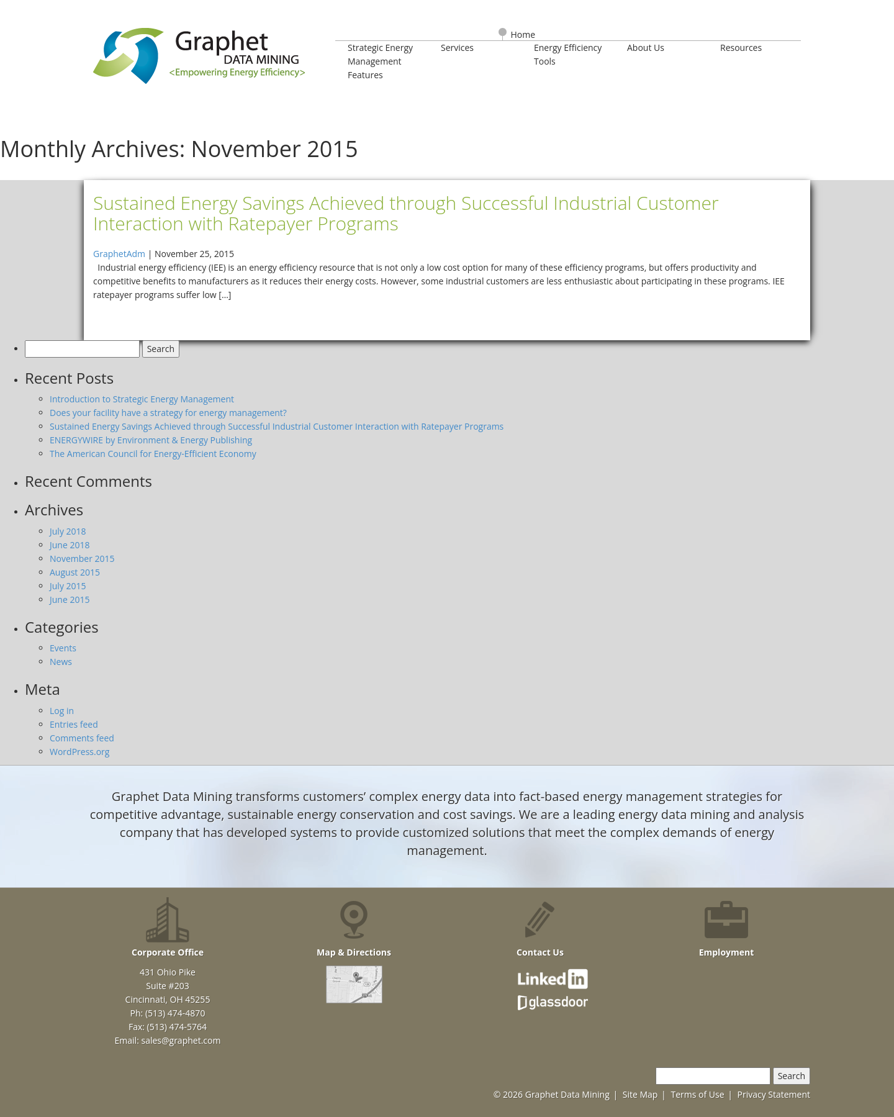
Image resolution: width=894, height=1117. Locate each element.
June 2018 (69, 545)
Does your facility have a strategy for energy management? (168, 412)
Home (523, 34)
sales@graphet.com (180, 1040)
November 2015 (82, 558)
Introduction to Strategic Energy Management (142, 399)
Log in (62, 711)
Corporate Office (168, 927)
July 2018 (68, 531)
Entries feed (74, 724)
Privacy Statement (773, 1094)
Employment (726, 927)
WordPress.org (79, 751)
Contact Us (540, 927)
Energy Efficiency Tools (568, 54)
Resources (741, 47)
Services (457, 47)
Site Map (640, 1094)
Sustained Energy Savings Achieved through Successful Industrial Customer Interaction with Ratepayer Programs (276, 426)
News (61, 661)
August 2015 (75, 572)
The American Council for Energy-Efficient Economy (153, 453)
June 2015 (69, 599)
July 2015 (68, 586)
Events (63, 648)
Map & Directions (354, 927)
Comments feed (82, 738)
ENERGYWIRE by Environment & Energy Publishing (151, 440)
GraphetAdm (119, 254)
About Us (645, 47)
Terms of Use (697, 1094)
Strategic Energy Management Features (380, 61)
